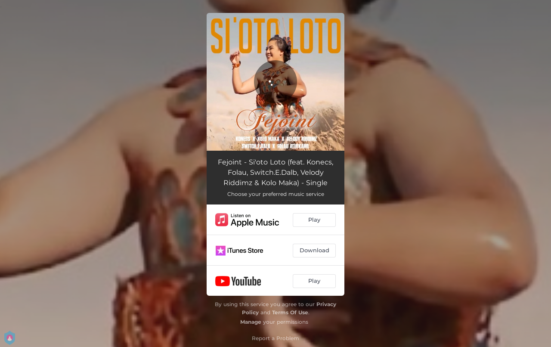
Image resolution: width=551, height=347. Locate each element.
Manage (250, 322)
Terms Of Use (290, 312)
